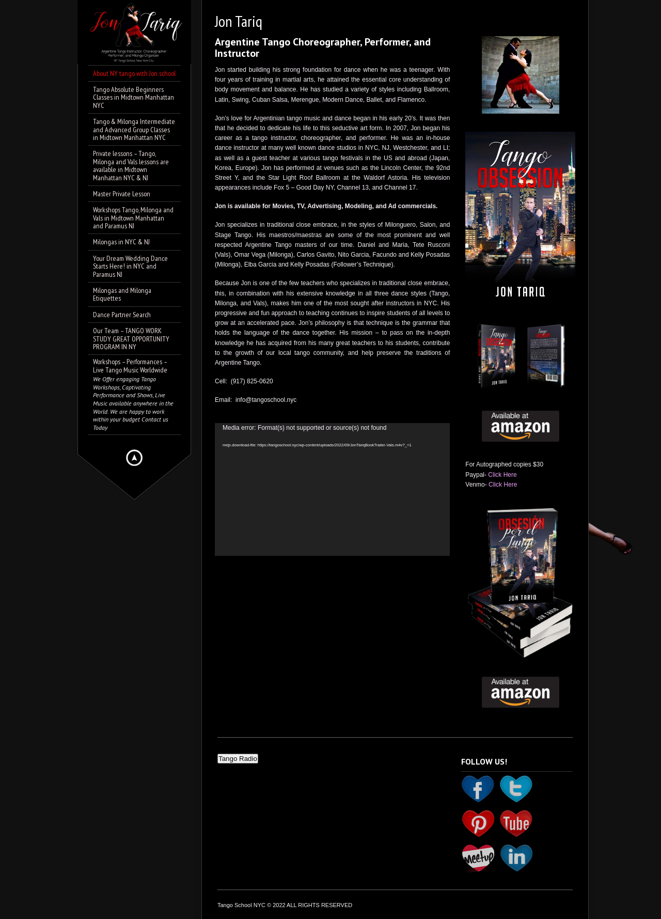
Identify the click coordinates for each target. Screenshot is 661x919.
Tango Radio (237, 758)
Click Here (502, 474)
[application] (332, 489)
